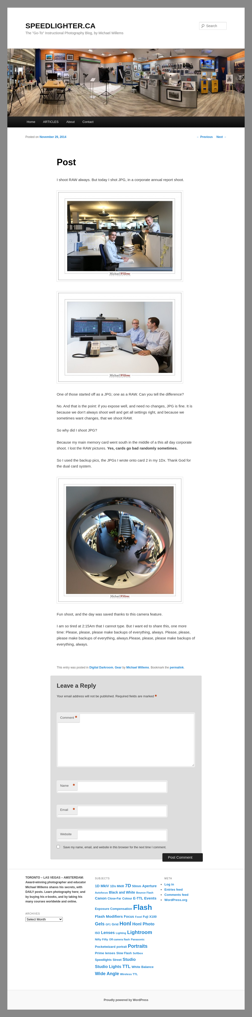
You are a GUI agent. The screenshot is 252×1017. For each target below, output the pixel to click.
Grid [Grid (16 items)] (115, 924)
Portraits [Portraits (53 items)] (137, 946)
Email (67, 810)
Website (66, 834)
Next (221, 137)
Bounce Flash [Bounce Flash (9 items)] (144, 892)
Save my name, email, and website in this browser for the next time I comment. (114, 847)
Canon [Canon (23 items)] (101, 898)
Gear (118, 667)
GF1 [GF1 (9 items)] (108, 924)
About (70, 122)
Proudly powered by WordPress (126, 1000)
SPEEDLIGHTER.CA (60, 26)
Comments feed (176, 895)
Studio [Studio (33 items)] (129, 959)
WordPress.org (175, 900)
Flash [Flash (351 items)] (142, 907)
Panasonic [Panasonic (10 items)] (138, 939)
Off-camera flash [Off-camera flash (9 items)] (119, 939)
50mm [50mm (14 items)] (136, 886)
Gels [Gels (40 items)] (100, 923)
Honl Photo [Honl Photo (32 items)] (143, 924)
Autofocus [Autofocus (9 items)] (101, 892)
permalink (177, 667)
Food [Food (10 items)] (138, 916)
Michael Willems (137, 667)
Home (31, 122)
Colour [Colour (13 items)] (127, 898)
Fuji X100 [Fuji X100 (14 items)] (150, 916)
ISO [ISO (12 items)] (97, 933)
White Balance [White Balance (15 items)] (143, 967)
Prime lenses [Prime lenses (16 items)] (105, 953)
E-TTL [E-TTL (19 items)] (138, 898)
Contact (88, 122)
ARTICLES (51, 122)
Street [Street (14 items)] (117, 960)
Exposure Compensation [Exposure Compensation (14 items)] (113, 909)
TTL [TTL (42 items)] (126, 966)
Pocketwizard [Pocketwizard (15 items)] (105, 947)
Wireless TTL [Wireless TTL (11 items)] (129, 974)
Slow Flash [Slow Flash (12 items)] (124, 953)
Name (67, 785)
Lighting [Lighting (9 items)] (121, 933)
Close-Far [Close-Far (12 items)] (114, 898)
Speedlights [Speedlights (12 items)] (103, 960)
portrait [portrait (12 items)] (121, 947)
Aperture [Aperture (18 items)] (149, 886)
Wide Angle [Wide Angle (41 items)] (107, 973)
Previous (204, 137)
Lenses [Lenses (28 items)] (108, 932)
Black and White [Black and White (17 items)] (122, 892)
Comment (68, 717)
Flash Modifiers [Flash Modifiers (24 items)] (109, 916)
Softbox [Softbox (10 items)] (138, 953)
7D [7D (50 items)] (128, 885)
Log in (169, 884)
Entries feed (173, 889)
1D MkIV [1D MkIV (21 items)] (102, 886)
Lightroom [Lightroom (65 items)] (139, 932)
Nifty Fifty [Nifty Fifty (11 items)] (101, 939)
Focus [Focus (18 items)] (129, 916)
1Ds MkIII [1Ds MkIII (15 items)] (117, 886)
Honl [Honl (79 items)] (125, 924)
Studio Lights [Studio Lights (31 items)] (108, 966)
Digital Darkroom (101, 667)
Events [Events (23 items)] (150, 898)
